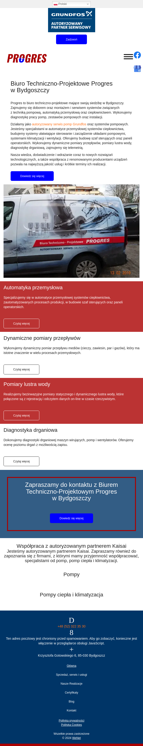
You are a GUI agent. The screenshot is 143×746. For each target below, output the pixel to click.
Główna (71, 665)
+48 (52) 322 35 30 (71, 626)
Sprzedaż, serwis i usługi (71, 674)
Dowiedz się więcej (32, 176)
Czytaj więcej (21, 323)
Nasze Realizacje (71, 683)
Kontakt (71, 710)
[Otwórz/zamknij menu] (128, 57)
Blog (71, 701)
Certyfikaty (71, 692)
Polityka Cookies (71, 724)
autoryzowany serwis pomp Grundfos (59, 124)
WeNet (76, 738)
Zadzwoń (71, 39)
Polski (60, 4)
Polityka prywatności (71, 720)
